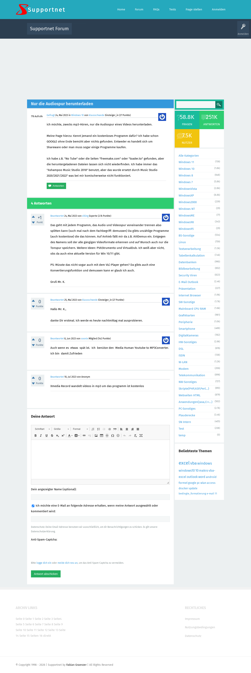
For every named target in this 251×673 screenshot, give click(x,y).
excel (184, 463)
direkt (47, 635)
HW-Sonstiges (188, 342)
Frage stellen (189, 31)
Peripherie (186, 322)
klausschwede (96, 115)
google (192, 483)
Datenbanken (187, 262)
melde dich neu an (68, 563)
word (201, 477)
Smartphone (187, 329)
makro (203, 470)
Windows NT (187, 209)
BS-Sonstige (186, 235)
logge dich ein (43, 563)
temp (182, 435)
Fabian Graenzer (76, 665)
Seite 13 (53, 630)
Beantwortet (57, 216)
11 (216, 493)
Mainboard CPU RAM (192, 308)
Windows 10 (77, 115)
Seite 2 (39, 619)
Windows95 (186, 229)
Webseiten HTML (189, 395)
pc (198, 483)
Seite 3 (48, 619)
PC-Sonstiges (187, 408)
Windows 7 (186, 182)
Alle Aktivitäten (83, 31)
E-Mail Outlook (188, 282)
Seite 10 (21, 630)
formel (183, 483)
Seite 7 (39, 624)
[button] (42, 429)
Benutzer (174, 31)
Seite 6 (29, 624)
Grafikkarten (187, 315)
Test (181, 428)
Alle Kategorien (189, 155)
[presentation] (61, 551)
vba (193, 463)
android (211, 477)
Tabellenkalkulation (192, 255)
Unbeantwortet (130, 31)
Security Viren (188, 275)
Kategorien (160, 31)
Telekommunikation (192, 375)
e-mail (210, 493)
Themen (146, 31)
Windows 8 (186, 175)
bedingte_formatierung (192, 493)
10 (196, 470)
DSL (181, 349)
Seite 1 (29, 619)
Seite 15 (24, 635)
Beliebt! (114, 31)
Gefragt (51, 115)
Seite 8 (48, 624)
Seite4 (58, 619)
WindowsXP (186, 195)
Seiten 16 (36, 635)
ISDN (182, 355)
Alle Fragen (100, 31)
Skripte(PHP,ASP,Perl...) (194, 388)
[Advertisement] (125, 68)
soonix (84, 338)
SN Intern (185, 422)
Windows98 (186, 222)
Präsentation (187, 288)
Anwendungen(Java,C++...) (195, 402)
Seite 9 (58, 624)
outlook (192, 477)
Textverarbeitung (190, 249)
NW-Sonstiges (188, 382)
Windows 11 (186, 162)
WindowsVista (188, 189)
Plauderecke (187, 415)
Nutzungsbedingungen (200, 627)
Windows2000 (188, 202)
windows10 (187, 470)
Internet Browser (190, 295)
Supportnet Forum (49, 28)
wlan (203, 483)
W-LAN (183, 362)
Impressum (192, 619)
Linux (182, 242)
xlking (85, 216)
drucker (183, 488)
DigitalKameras (188, 335)
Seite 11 (32, 630)
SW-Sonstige (187, 302)
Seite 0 (20, 619)
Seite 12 (42, 630)
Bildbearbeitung (189, 268)
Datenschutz (193, 636)
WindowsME (187, 215)
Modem (184, 369)
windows (204, 463)
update (193, 488)
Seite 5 (20, 624)
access (211, 483)
